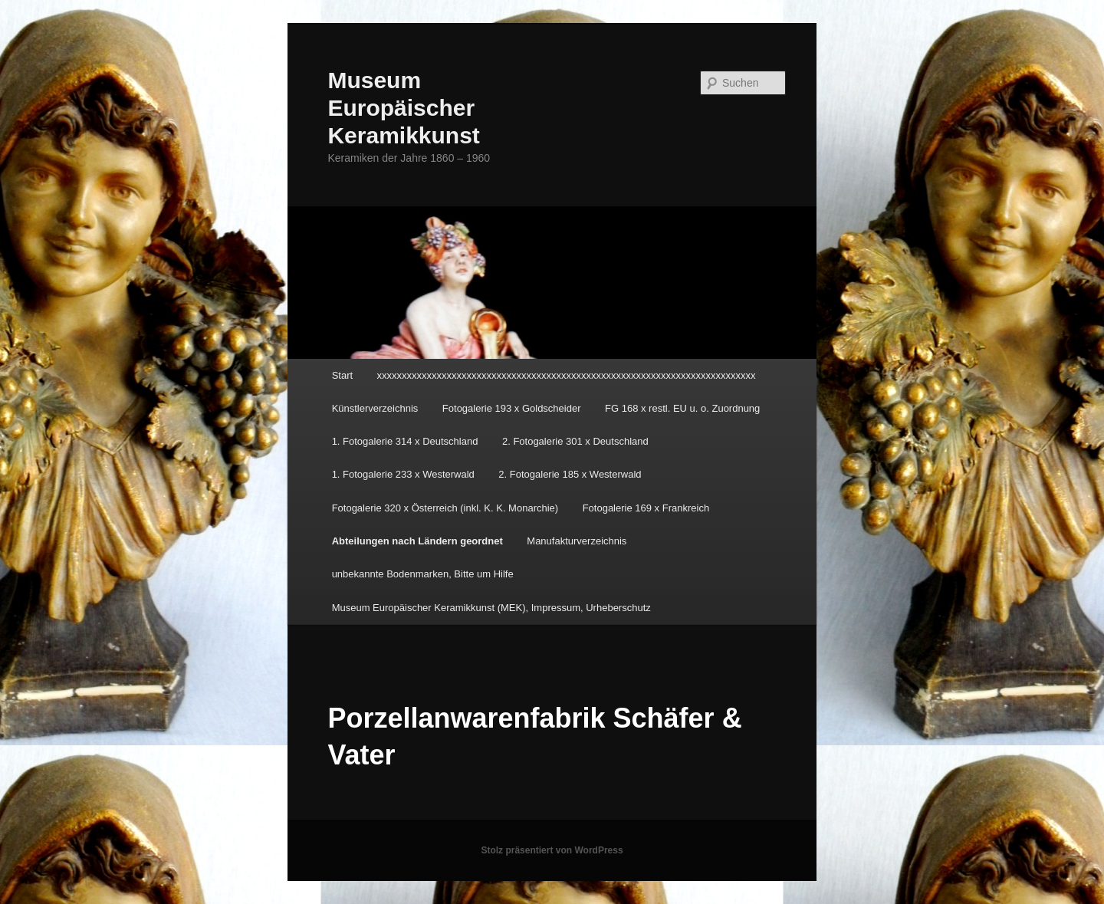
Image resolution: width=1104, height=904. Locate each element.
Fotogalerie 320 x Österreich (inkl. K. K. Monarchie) (445, 508)
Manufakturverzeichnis (576, 541)
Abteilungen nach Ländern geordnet (417, 541)
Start (342, 375)
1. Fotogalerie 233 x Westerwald (403, 474)
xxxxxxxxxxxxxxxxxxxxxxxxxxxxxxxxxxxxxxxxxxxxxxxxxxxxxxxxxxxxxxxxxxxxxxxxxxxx (566, 375)
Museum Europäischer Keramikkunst (403, 107)
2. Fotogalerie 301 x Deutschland (575, 441)
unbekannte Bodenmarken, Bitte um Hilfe (423, 574)
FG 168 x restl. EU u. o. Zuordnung (682, 408)
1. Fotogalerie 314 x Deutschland (405, 441)
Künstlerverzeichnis (375, 408)
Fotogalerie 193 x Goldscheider (511, 408)
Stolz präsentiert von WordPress (552, 850)
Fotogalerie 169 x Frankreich (646, 508)
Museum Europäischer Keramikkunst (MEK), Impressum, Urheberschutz (491, 607)
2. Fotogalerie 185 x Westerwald (569, 474)
